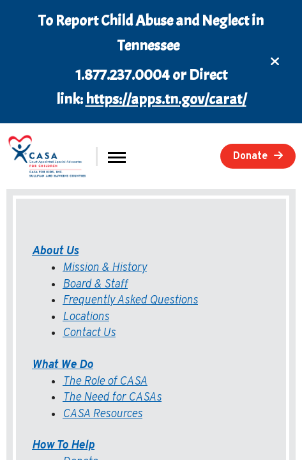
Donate (250, 156)
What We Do (62, 365)
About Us (55, 251)
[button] (117, 156)
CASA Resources (102, 414)
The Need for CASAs (112, 397)
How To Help (63, 445)
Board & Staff (95, 284)
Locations (86, 317)
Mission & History (105, 268)
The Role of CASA (105, 381)
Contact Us (89, 333)
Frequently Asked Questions (130, 300)
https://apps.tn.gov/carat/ (166, 99)
